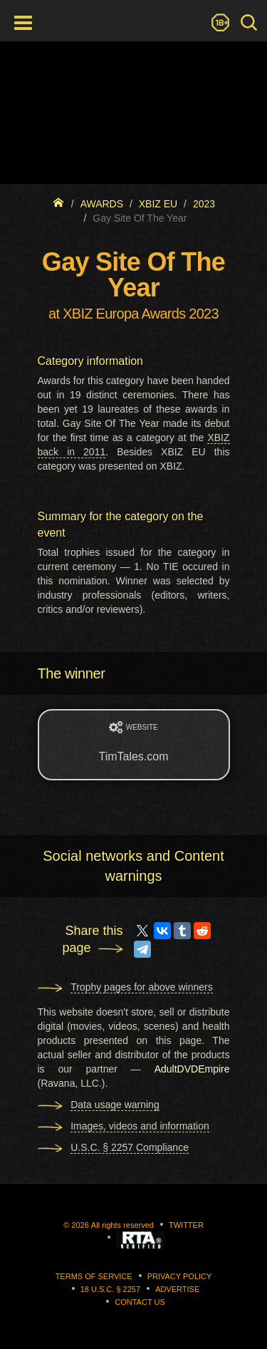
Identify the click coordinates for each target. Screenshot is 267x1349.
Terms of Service (94, 1276)
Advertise (177, 1289)
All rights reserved (122, 1225)
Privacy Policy (179, 1276)
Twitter (186, 1225)
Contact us (140, 1302)
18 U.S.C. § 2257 (110, 1289)
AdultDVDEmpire (192, 1069)
